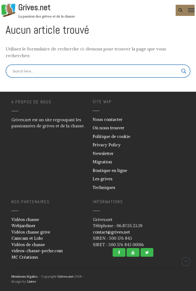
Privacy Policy (107, 144)
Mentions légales (24, 276)
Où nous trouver (108, 127)
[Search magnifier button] (184, 71)
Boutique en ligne (110, 170)
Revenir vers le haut (186, 261)
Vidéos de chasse (28, 244)
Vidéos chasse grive (30, 232)
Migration (102, 161)
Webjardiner (23, 225)
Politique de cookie (111, 136)
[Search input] (82, 71)
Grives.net (34, 7)
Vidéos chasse (25, 219)
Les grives (102, 178)
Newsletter (103, 153)
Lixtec (31, 281)
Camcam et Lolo (27, 238)
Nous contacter (107, 119)
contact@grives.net (111, 232)
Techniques (104, 187)
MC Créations (24, 257)
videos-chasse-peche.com (37, 250)
